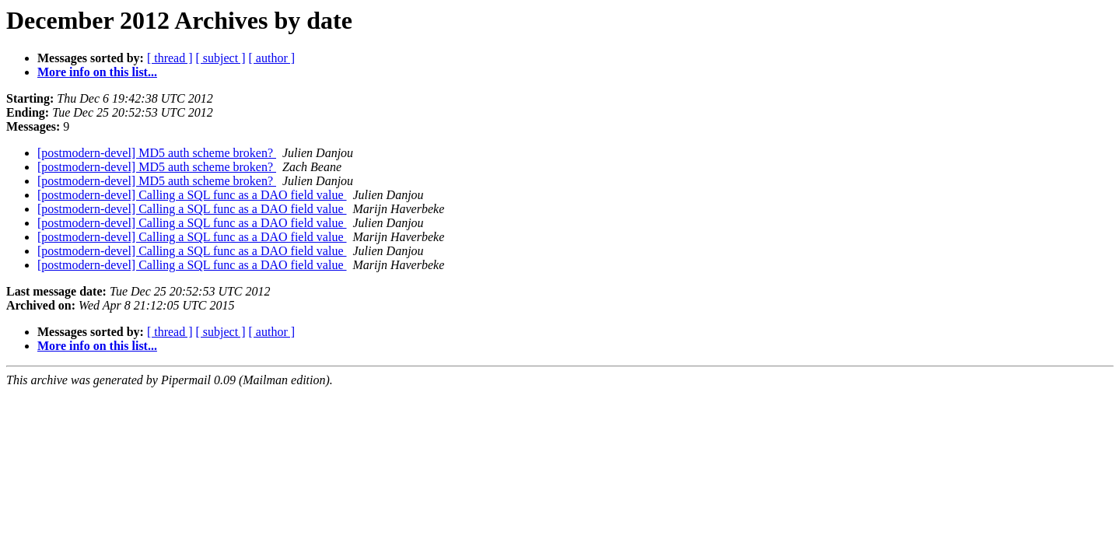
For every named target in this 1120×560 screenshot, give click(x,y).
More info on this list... (97, 72)
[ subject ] (221, 58)
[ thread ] (170, 58)
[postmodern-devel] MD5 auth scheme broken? (156, 152)
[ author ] (272, 58)
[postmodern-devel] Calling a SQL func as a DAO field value (192, 194)
